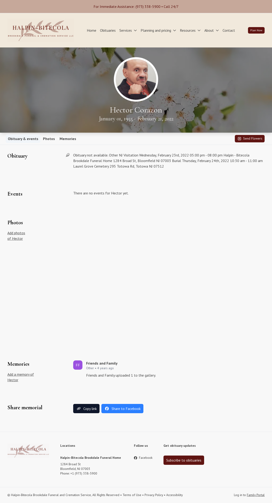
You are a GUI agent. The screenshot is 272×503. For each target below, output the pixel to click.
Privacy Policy (154, 495)
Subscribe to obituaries (183, 460)
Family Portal (256, 495)
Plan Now (256, 30)
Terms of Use (132, 495)
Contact (229, 30)
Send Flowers (249, 138)
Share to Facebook (122, 408)
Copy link (86, 408)
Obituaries (108, 30)
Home (91, 30)
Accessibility (174, 495)
